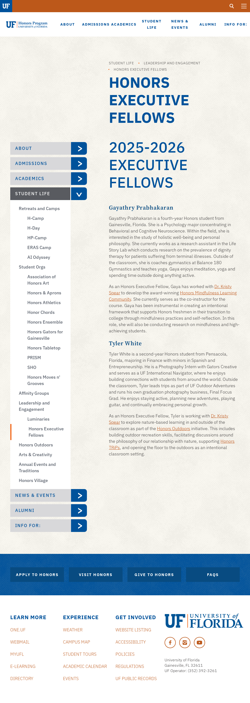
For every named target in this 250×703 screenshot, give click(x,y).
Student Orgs (32, 267)
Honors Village (33, 480)
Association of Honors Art (41, 280)
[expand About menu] (79, 148)
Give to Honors (154, 574)
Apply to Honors (37, 574)
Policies (125, 654)
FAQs (213, 574)
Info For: (28, 525)
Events (71, 678)
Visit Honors (96, 574)
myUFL (17, 654)
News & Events (35, 495)
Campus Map (76, 642)
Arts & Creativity (35, 454)
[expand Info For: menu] (79, 525)
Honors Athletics (44, 302)
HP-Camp (37, 238)
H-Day (33, 228)
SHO (31, 367)
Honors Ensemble (45, 322)
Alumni (24, 510)
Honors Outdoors (36, 445)
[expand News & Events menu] (79, 495)
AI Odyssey (38, 257)
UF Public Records (136, 678)
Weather (73, 630)
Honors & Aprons (44, 293)
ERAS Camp (39, 247)
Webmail (20, 642)
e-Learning (22, 666)
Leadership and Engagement (172, 63)
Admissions (31, 163)
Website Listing (133, 630)
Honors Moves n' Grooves (43, 380)
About (23, 148)
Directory (21, 678)
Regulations (129, 666)
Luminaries (38, 419)
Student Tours (79, 654)
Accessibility (130, 642)
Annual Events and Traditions (37, 467)
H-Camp (35, 218)
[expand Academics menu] (79, 178)
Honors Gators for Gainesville (45, 335)
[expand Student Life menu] (78, 193)
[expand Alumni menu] (79, 510)
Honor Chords (41, 312)
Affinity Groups (34, 393)
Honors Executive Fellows (140, 69)
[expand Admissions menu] (79, 163)
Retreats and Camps (39, 208)
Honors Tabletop (44, 348)
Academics (29, 178)
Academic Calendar (85, 666)
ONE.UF (18, 630)
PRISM (34, 357)
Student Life (121, 63)
